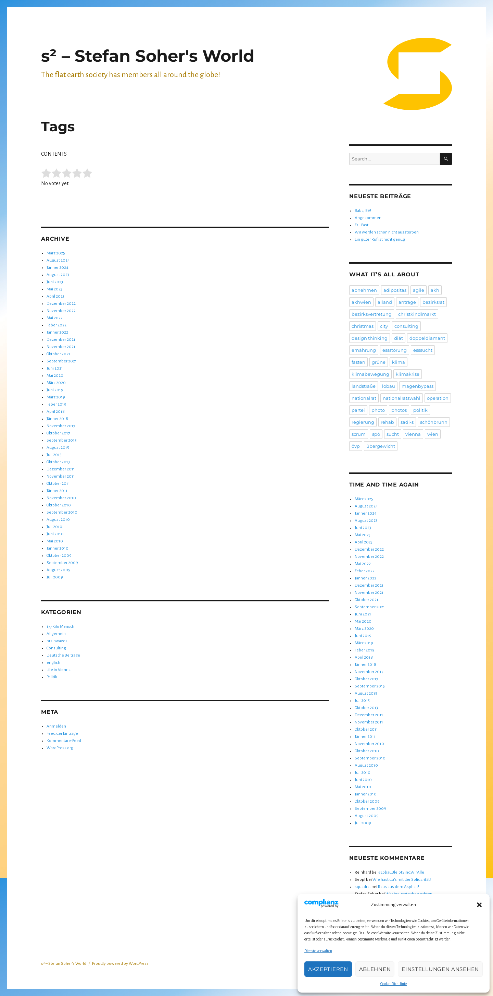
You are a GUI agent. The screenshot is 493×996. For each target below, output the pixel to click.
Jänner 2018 (57, 419)
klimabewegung (370, 374)
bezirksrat (433, 302)
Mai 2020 (55, 375)
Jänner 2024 (57, 267)
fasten (358, 362)
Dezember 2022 (61, 303)
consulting (406, 326)
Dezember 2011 (61, 469)
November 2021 (61, 347)
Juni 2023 (55, 282)
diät (398, 338)
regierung (363, 422)
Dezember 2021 (61, 339)
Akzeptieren (328, 969)
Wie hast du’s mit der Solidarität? (401, 879)
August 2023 (58, 275)
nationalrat (364, 398)
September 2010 (62, 512)
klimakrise (407, 374)
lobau (388, 386)
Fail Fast (361, 225)
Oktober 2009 (59, 555)
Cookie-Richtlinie (393, 984)
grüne (378, 362)
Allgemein (56, 634)
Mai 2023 (54, 289)
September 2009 (62, 563)
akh (435, 290)
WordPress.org (60, 748)
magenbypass (417, 386)
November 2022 (61, 311)
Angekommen (368, 218)
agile (418, 290)
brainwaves (57, 641)
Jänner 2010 (57, 548)
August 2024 (58, 260)
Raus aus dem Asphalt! (398, 887)
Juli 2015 (54, 455)
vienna (413, 434)
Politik (52, 677)
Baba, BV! (363, 210)
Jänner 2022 (57, 332)
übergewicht (380, 446)
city (384, 326)
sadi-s (407, 422)
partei (358, 410)
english (53, 662)
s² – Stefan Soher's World (147, 56)
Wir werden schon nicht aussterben (387, 232)
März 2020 (56, 383)
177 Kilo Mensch (60, 626)
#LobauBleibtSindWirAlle (401, 872)
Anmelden (56, 726)
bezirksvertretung (372, 314)
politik (420, 410)
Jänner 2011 (57, 491)
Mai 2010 (55, 541)
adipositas (394, 290)
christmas (363, 326)
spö (376, 434)
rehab (387, 422)
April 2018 (56, 411)
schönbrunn (433, 422)
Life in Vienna (59, 670)
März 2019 (56, 397)
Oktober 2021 (58, 354)
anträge (407, 302)
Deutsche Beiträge (63, 655)
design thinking (370, 338)
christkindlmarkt (417, 314)
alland (385, 302)
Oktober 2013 (58, 462)
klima (398, 362)
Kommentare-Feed (64, 741)
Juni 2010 (55, 534)
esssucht (422, 350)
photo (378, 410)
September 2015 (62, 440)
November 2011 (61, 476)
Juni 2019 (55, 390)
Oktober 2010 (59, 505)
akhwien (361, 302)
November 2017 (61, 426)
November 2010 (61, 498)
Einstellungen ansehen (440, 969)
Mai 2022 (55, 318)
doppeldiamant (427, 338)
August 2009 (59, 570)
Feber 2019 (56, 404)
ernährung (364, 350)
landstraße (364, 386)
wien (432, 434)
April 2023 (55, 296)
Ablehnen (375, 969)
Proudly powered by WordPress (120, 963)
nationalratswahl (401, 398)
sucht (393, 434)
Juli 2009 (55, 577)
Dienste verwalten (318, 951)
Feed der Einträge (62, 733)
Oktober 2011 (58, 483)
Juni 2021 (55, 368)
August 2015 (58, 447)
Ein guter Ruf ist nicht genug (380, 239)
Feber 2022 (56, 325)
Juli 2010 (54, 527)
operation (437, 398)
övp (356, 446)
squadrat (363, 887)
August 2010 (58, 519)
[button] (479, 904)
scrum (359, 434)
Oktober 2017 (58, 433)
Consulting (56, 648)
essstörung (394, 350)
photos (399, 410)
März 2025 (56, 253)
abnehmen (364, 290)
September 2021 (62, 361)
